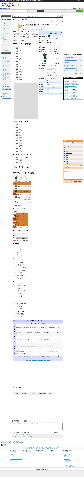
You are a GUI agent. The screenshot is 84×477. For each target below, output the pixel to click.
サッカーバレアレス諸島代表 (71, 80)
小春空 (33, 393)
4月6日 (51, 75)
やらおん (16, 393)
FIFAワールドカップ (50, 82)
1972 (17, 130)
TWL (39, 29)
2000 (17, 142)
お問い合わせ (39, 451)
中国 (45, 327)
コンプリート (25, 393)
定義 (67, 161)
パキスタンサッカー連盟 (52, 38)
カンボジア (32, 332)
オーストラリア (26, 332)
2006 (17, 74)
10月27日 (52, 65)
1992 (17, 138)
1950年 (48, 65)
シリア (55, 351)
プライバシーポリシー (15, 456)
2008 (20, 194)
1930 (17, 46)
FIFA (41, 323)
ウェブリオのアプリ (27, 451)
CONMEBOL (40, 360)
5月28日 (52, 78)
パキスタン (52, 36)
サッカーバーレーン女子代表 (71, 87)
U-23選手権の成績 (69, 57)
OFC (45, 360)
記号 (2, 87)
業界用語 (4, 23)
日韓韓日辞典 (28, 0)
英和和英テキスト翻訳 (19, 421)
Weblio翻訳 (66, 455)
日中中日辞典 (22, 0)
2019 (17, 150)
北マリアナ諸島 (25, 327)
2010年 (17, 160)
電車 (3, 27)
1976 (17, 132)
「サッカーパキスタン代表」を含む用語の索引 (23, 434)
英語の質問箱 (5, 94)
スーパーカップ (41, 358)
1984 (17, 135)
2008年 (48, 75)
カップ (35, 358)
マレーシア (21, 334)
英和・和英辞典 (16, 0)
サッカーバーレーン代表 (70, 86)
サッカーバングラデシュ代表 (71, 83)
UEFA (48, 360)
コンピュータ (5, 25)
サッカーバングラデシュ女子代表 (72, 84)
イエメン (26, 351)
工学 (3, 31)
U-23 (30, 356)
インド (17, 339)
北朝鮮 (20, 327)
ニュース (41, 27)
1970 (17, 59)
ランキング (34, 16)
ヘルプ (82, 0)
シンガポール (38, 332)
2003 (19, 189)
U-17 (35, 356)
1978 (17, 63)
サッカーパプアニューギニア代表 (72, 98)
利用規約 (12, 455)
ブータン (57, 72)
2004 (17, 143)
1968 (17, 129)
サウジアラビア (50, 351)
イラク (56, 78)
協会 (20, 356)
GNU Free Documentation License (33, 443)
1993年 (48, 78)
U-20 (32, 356)
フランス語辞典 (66, 459)
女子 (27, 356)
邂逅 (67, 151)
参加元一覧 (81, 8)
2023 (17, 151)
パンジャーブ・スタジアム (53, 51)
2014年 (17, 164)
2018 (17, 79)
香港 (50, 327)
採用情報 (52, 454)
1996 (17, 140)
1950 (17, 51)
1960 (17, 125)
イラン (56, 65)
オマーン (34, 351)
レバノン (28, 353)
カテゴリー (39, 16)
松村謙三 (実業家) (42, 393)
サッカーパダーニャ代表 (70, 92)
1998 (17, 71)
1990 (17, 67)
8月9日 (51, 68)
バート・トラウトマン (69, 73)
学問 (3, 34)
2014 (17, 77)
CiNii (52, 27)
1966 (17, 58)
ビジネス (4, 22)
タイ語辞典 (66, 461)
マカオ (53, 327)
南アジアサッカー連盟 (17, 40)
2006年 (17, 157)
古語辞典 (34, 0)
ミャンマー (26, 334)
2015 (17, 148)
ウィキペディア (17, 16)
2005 (19, 191)
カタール (39, 351)
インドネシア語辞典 (67, 460)
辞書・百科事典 (9, 13)
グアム (55, 75)
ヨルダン (24, 353)
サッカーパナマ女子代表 (70, 95)
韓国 (17, 327)
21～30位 (76, 142)
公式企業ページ (53, 451)
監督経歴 (67, 62)
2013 (18, 202)
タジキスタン (41, 345)
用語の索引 (29, 16)
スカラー (49, 27)
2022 (17, 80)
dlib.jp (29, 29)
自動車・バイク (6, 28)
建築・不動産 (5, 33)
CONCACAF (34, 360)
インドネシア (19, 332)
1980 (17, 133)
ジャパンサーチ (34, 29)
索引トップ (24, 16)
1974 (17, 61)
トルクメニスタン (49, 345)
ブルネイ (58, 332)
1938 (17, 50)
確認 (67, 159)
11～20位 (71, 142)
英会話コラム (5, 91)
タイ (55, 68)
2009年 (48, 72)
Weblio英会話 (5, 93)
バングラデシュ (38, 339)
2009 (19, 197)
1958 (17, 55)
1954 (17, 53)
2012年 (17, 162)
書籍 (45, 27)
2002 (17, 72)
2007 (17, 145)
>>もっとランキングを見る (77, 165)
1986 (17, 66)
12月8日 (52, 72)
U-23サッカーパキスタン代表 (71, 65)
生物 (3, 44)
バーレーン (19, 353)
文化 (3, 36)
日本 (47, 327)
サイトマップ (13, 457)
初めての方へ (75, 8)
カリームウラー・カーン (21, 303)
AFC (33, 320)
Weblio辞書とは (13, 451)
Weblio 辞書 (77, 0)
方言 (3, 49)
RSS (47, 469)
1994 (17, 69)
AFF (14, 333)
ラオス (31, 334)
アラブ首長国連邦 (20, 351)
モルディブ (49, 339)
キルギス (36, 345)
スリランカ (22, 339)
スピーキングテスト (7, 98)
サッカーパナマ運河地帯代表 (71, 96)
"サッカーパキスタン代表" (33, 27)
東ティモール (47, 332)
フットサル (38, 356)
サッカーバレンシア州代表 (70, 81)
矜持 (67, 163)
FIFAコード (41, 40)
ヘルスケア (5, 39)
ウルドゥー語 (17, 33)
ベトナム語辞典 (66, 462)
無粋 (50, 393)
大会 (17, 356)
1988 (17, 137)
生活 (3, 38)
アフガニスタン (19, 345)
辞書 (2, 0)
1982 (17, 64)
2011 (17, 146)
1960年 (48, 68)
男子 (25, 356)
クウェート (44, 351)
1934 (17, 48)
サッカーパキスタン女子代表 (71, 70)
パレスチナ (60, 351)
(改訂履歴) (34, 444)
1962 (17, 56)
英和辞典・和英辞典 (67, 454)
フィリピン (53, 332)
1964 (17, 127)
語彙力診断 (5, 96)
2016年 (17, 170)
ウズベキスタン (30, 345)
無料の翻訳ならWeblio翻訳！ (22, 5)
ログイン (71, 0)
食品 (45, 448)
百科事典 (15, 13)
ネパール (27, 339)
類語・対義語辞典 (8, 0)
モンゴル (57, 327)
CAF (30, 360)
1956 (17, 124)
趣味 (3, 41)
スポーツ (4, 42)
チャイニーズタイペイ (38, 327)
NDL (26, 29)
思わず (67, 157)
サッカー (38, 320)
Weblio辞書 (14, 445)
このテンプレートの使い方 (50, 25)
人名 (3, 47)
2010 (17, 75)
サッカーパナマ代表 (69, 93)
